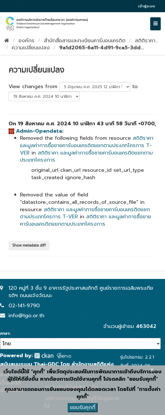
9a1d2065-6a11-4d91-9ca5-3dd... (101, 48)
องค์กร (26, 41)
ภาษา (4, 333)
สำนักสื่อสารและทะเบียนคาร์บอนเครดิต (84, 41)
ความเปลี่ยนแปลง (31, 48)
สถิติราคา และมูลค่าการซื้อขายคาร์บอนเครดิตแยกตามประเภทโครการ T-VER (86, 145)
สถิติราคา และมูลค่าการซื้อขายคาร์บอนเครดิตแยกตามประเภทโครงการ (86, 156)
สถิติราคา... (147, 41)
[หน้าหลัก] (6, 41)
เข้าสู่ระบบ (146, 6)
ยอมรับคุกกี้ (82, 407)
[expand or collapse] (155, 23)
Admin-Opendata (39, 131)
